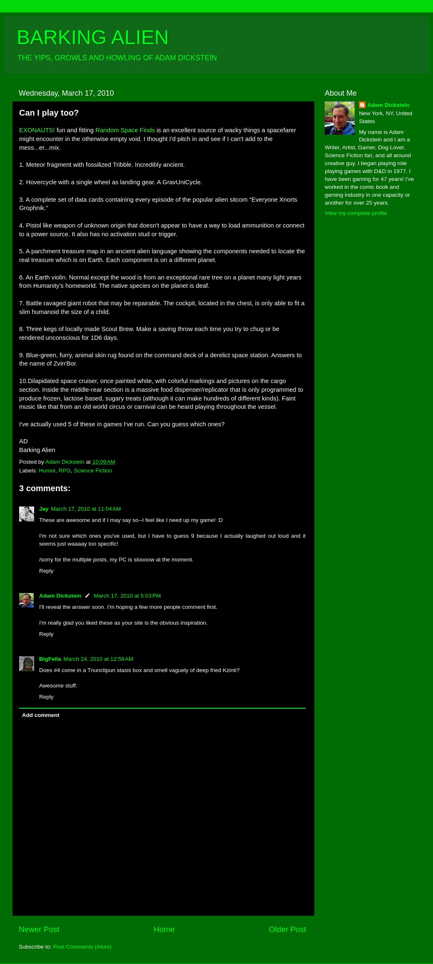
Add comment (41, 715)
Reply (46, 571)
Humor (47, 470)
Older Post (287, 929)
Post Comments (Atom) (82, 947)
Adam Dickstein (60, 596)
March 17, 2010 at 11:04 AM (86, 509)
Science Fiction (93, 470)
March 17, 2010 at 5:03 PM (127, 596)
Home (164, 929)
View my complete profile (356, 213)
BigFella (50, 659)
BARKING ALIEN (93, 37)
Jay (44, 509)
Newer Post (39, 929)
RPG (65, 470)
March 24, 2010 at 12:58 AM (99, 659)
